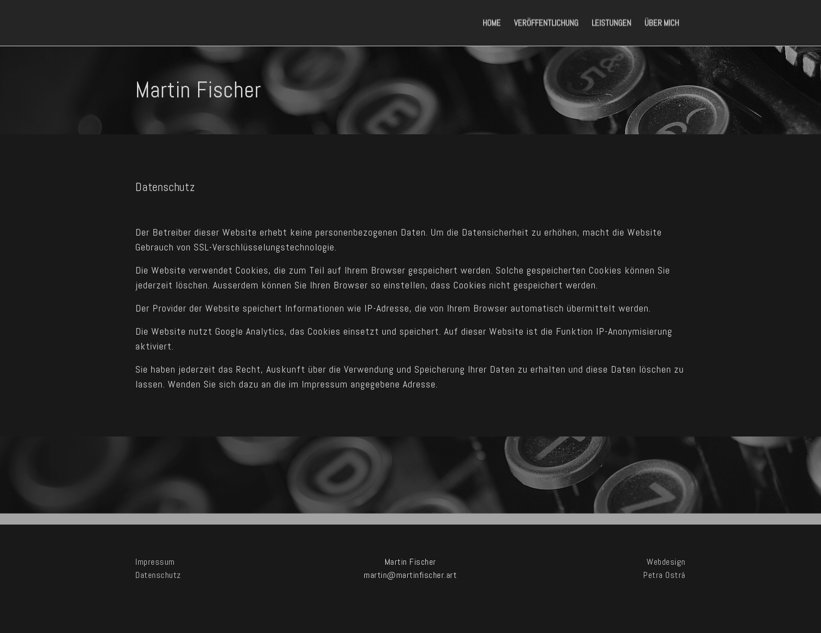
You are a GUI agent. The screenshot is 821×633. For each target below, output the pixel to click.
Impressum (155, 561)
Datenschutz (158, 575)
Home (492, 23)
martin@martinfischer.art (410, 575)
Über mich (661, 23)
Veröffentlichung (546, 23)
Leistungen (611, 23)
